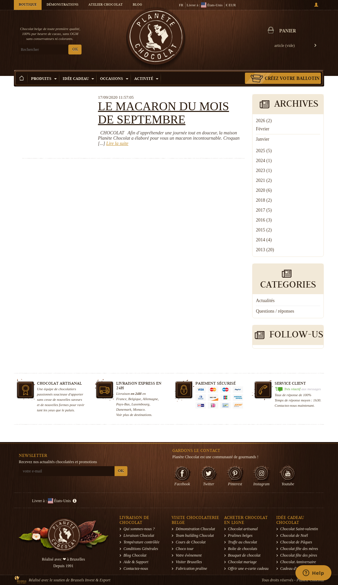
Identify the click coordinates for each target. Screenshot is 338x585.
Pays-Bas (123, 404)
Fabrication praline (191, 568)
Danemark (123, 409)
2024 (264, 160)
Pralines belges (240, 535)
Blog (137, 5)
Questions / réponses (275, 311)
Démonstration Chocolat (195, 529)
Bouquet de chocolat (244, 555)
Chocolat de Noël (294, 535)
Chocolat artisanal (243, 529)
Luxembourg (140, 404)
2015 (264, 229)
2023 (264, 170)
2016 (264, 220)
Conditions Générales (140, 548)
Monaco (139, 409)
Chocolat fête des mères (299, 548)
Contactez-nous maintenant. (295, 405)
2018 (264, 200)
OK (75, 49)
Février (262, 128)
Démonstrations (63, 5)
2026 (264, 120)
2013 (265, 249)
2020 (264, 190)
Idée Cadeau (78, 79)
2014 (264, 239)
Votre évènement (189, 555)
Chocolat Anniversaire (298, 562)
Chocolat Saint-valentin (299, 529)
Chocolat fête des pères (298, 555)
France (121, 399)
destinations (142, 415)
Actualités (265, 300)
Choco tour (184, 548)
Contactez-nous (135, 568)
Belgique (134, 399)
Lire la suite (117, 143)
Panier (287, 31)
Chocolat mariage (242, 562)
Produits (44, 79)
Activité (146, 79)
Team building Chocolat (195, 535)
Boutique (28, 5)
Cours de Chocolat (191, 542)
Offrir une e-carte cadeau (248, 568)
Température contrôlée (141, 542)
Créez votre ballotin (292, 79)
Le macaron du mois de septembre (163, 113)
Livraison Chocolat (138, 535)
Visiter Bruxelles (189, 562)
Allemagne (150, 399)
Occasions (114, 79)
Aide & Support (135, 562)
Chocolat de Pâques (296, 542)
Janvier (262, 139)
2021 (264, 180)
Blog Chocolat (135, 555)
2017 (264, 210)
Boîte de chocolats (242, 548)
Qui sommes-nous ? (139, 529)
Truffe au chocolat (242, 542)
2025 (264, 150)
